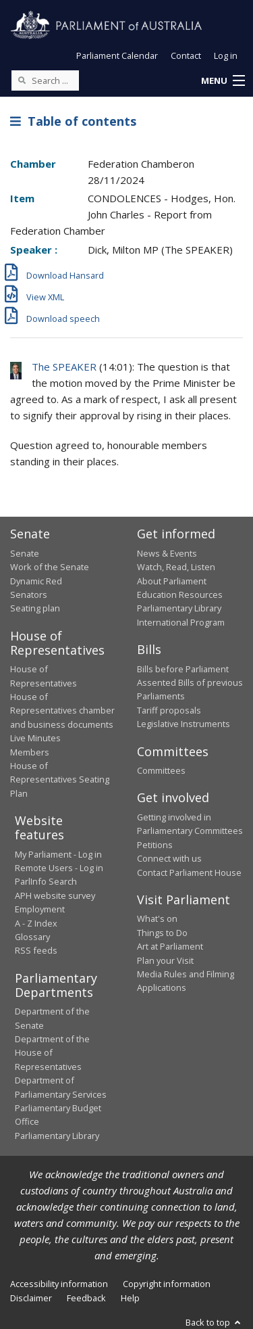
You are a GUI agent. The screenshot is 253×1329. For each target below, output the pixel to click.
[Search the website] (45, 80)
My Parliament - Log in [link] (58, 854)
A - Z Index (36, 923)
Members (29, 752)
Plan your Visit (165, 960)
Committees (161, 770)
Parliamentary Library (179, 608)
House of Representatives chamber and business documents (62, 710)
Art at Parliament (170, 946)
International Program (181, 622)
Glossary (32, 937)
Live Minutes (35, 738)
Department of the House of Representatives (52, 1053)
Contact (186, 55)
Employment (40, 909)
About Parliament (171, 581)
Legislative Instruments (183, 724)
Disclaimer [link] (31, 1298)
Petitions (155, 845)
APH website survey (55, 895)
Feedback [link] (86, 1298)
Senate (24, 553)
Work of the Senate (49, 567)
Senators (28, 594)
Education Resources (180, 594)
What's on (157, 918)
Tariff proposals (169, 710)
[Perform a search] (21, 80)
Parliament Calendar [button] (117, 55)
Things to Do (162, 933)
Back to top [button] (214, 1322)
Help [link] (130, 1298)
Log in (225, 55)
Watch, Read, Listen (176, 567)
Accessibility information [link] (59, 1284)
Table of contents (73, 121)
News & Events (167, 553)
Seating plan (35, 608)
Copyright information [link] (166, 1284)
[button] (222, 81)
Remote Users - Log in (59, 868)
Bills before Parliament (183, 669)
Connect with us (169, 858)
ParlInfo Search (46, 881)
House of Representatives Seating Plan (59, 779)
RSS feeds (36, 950)
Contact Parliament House (189, 872)
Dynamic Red (36, 581)
